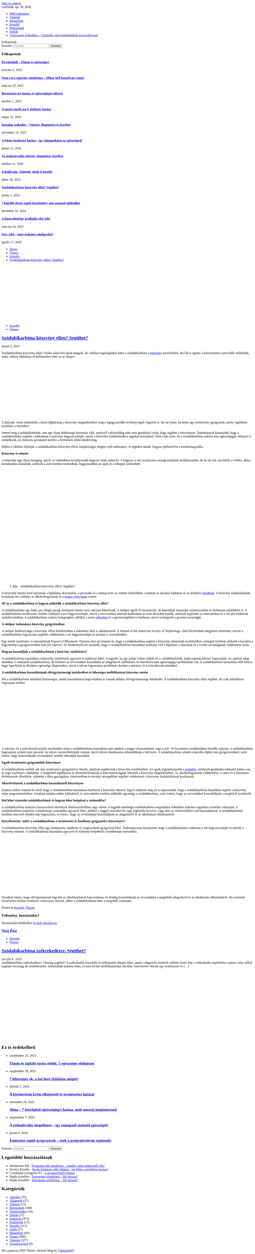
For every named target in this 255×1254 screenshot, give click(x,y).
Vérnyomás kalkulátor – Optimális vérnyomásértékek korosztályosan (54, 35)
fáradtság (208, 593)
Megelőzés (16, 21)
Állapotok (16, 1200)
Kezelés (15, 24)
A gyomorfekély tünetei (59, 1173)
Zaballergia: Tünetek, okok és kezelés (27, 171)
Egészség (16, 1218)
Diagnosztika (18, 1211)
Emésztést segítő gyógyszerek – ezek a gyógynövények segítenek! (61, 1140)
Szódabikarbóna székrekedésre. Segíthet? (44, 950)
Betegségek (17, 28)
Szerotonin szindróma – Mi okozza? (55, 1176)
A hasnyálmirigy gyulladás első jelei (26, 218)
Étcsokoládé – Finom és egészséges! (25, 62)
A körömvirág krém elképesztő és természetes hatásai (52, 1094)
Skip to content (11, 3)
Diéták (14, 31)
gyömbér (190, 769)
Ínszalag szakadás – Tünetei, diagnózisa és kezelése (36, 124)
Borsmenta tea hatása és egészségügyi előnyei (32, 93)
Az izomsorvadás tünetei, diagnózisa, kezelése (32, 156)
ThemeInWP (66, 1250)
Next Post (9, 931)
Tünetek (15, 17)
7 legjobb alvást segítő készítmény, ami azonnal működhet (41, 203)
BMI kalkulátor (19, 13)
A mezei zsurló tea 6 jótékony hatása (26, 109)
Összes (14, 329)
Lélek (13, 1229)
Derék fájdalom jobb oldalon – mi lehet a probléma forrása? (70, 1169)
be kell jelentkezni (45, 923)
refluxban (102, 617)
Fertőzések (16, 1222)
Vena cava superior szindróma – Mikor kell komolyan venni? (43, 78)
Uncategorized (19, 1243)
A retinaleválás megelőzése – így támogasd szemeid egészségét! (59, 1125)
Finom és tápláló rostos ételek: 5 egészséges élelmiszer (52, 1063)
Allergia (15, 1204)
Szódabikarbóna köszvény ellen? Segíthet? (30, 187)
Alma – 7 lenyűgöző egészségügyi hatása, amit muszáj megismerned (63, 1109)
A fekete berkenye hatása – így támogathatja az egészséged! (42, 140)
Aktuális (15, 1197)
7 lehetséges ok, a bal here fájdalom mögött (44, 1079)
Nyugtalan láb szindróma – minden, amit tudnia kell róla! (68, 1165)
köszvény (156, 353)
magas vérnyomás (76, 596)
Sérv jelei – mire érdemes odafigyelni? (27, 234)
